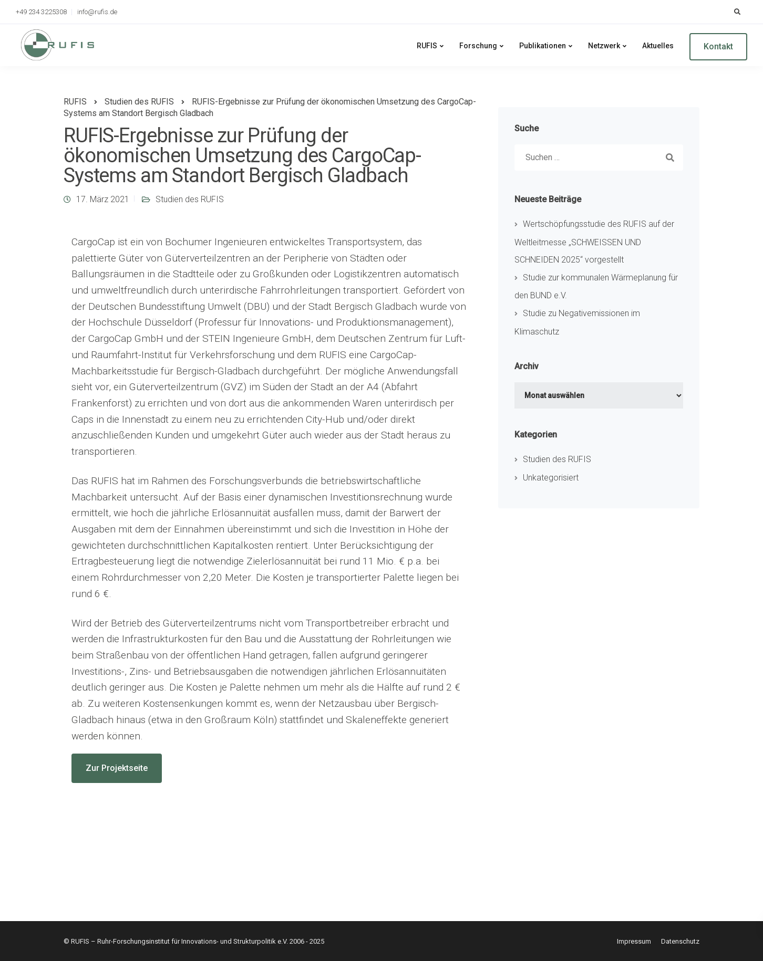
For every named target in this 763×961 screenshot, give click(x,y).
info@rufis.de (97, 12)
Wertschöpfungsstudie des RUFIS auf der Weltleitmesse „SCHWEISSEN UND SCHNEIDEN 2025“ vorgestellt (594, 242)
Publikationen (542, 45)
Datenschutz (680, 941)
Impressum (634, 941)
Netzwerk (604, 45)
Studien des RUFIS (190, 199)
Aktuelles (658, 45)
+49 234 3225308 (41, 12)
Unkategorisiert (551, 478)
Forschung (478, 45)
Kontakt (718, 46)
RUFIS (427, 45)
